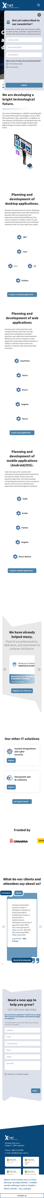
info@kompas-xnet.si (19, 1153)
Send (35, 1091)
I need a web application (21, 433)
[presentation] (22, 1082)
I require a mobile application (21, 570)
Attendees (6, 893)
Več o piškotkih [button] (25, 1189)
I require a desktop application (21, 294)
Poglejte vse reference (22, 691)
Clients (18, 893)
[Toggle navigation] (38, 5)
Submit (24, 85)
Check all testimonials (22, 960)
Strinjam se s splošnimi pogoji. (18, 1074)
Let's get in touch (21, 801)
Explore (11, 760)
